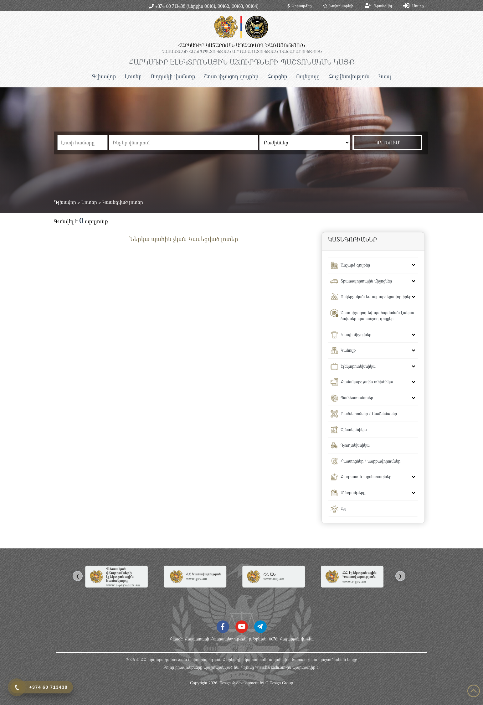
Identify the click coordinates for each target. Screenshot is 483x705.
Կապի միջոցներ (356, 334)
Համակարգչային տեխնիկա (367, 382)
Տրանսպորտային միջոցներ (366, 281)
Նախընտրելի (338, 5)
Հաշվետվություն (349, 76)
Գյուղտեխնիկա (355, 445)
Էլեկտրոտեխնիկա (358, 366)
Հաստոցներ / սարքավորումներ (370, 461)
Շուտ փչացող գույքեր (231, 76)
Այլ (343, 508)
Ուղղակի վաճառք (173, 76)
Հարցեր (277, 76)
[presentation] (78, 576)
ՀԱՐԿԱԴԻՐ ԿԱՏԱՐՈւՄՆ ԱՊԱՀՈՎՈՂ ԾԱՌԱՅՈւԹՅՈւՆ (241, 45)
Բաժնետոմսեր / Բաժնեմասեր (369, 413)
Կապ (384, 76)
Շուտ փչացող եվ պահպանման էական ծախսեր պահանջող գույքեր (377, 316)
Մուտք (418, 5)
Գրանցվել (383, 5)
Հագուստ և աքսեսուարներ (366, 477)
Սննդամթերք (353, 492)
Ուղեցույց (308, 76)
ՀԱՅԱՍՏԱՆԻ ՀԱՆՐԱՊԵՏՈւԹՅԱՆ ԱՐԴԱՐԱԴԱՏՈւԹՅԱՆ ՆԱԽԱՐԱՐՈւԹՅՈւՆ (242, 51)
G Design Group (279, 683)
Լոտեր (133, 76)
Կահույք (348, 350)
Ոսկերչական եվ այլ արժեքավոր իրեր (376, 296)
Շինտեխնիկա (354, 429)
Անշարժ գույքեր (355, 265)
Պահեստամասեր (357, 398)
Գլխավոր (104, 76)
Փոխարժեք (300, 5)
